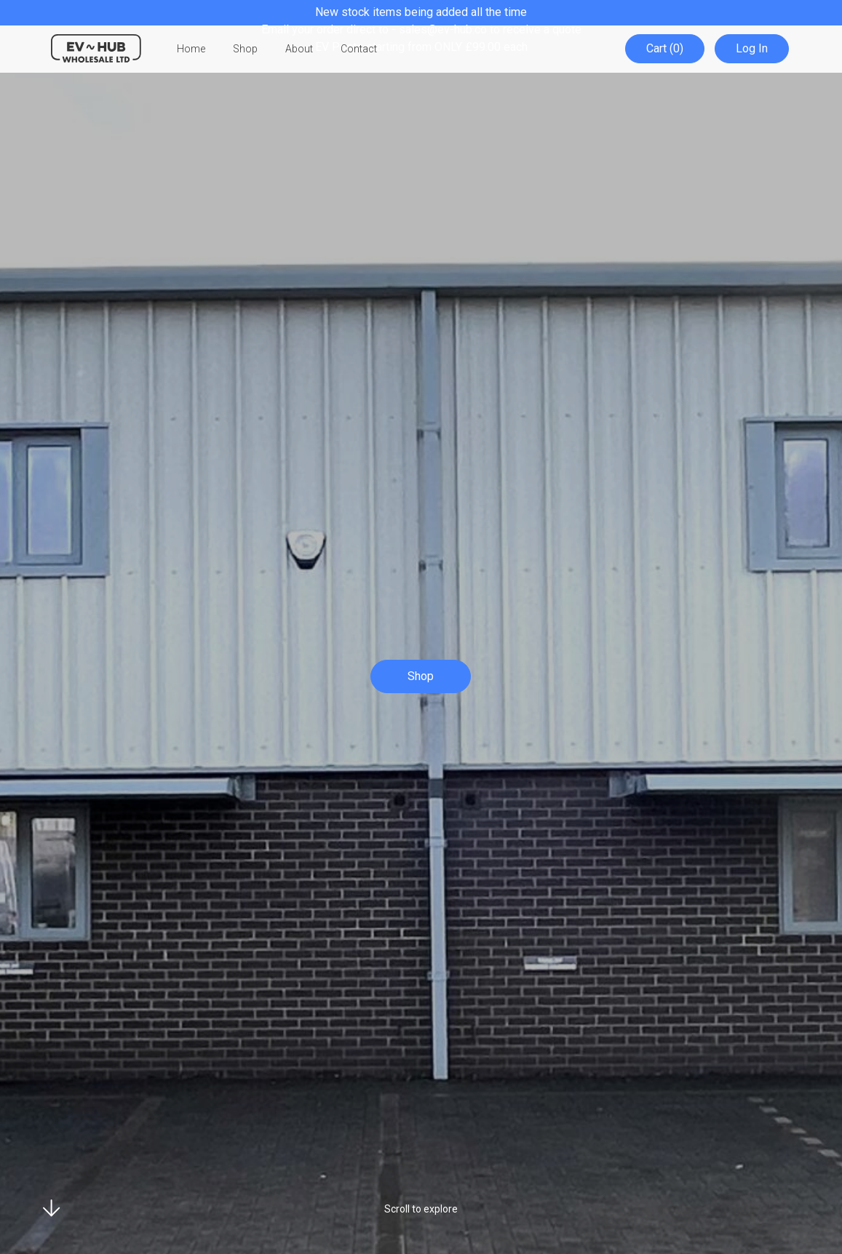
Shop (245, 49)
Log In (752, 49)
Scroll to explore (421, 1209)
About (299, 49)
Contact (359, 49)
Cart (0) (667, 49)
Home (191, 49)
